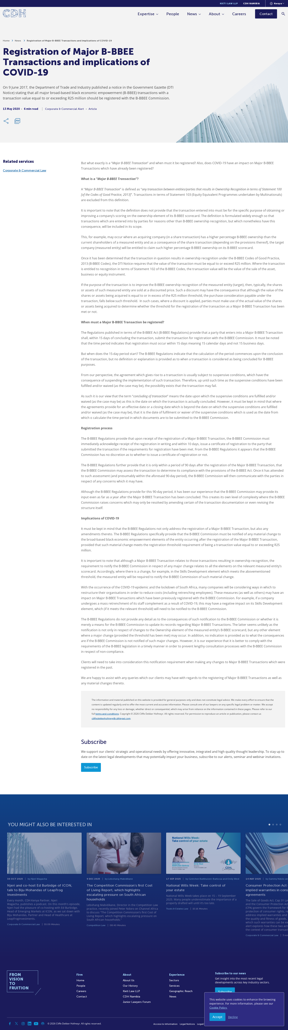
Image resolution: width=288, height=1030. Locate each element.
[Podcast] (43, 1024)
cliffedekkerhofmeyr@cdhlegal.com (111, 718)
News (192, 14)
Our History (130, 985)
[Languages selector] (277, 3)
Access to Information (165, 1024)
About (214, 14)
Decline (233, 1017)
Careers (239, 14)
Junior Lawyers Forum (137, 1002)
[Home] (14, 14)
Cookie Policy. (218, 1007)
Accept (217, 1017)
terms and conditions (107, 713)
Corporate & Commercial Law (24, 170)
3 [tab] (277, 838)
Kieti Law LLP (229, 3)
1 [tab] (269, 838)
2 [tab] (273, 838)
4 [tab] (280, 838)
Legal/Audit (203, 1024)
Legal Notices (187, 1024)
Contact (81, 996)
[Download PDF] (17, 122)
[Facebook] (10, 1024)
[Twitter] (16, 1024)
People (172, 14)
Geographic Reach (181, 991)
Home (6, 42)
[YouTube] (36, 1024)
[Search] (283, 13)
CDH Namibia (251, 3)
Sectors (174, 980)
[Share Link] (6, 122)
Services (174, 985)
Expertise (146, 14)
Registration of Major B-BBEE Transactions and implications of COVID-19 (69, 42)
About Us (128, 980)
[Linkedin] (30, 1024)
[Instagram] (23, 1024)
